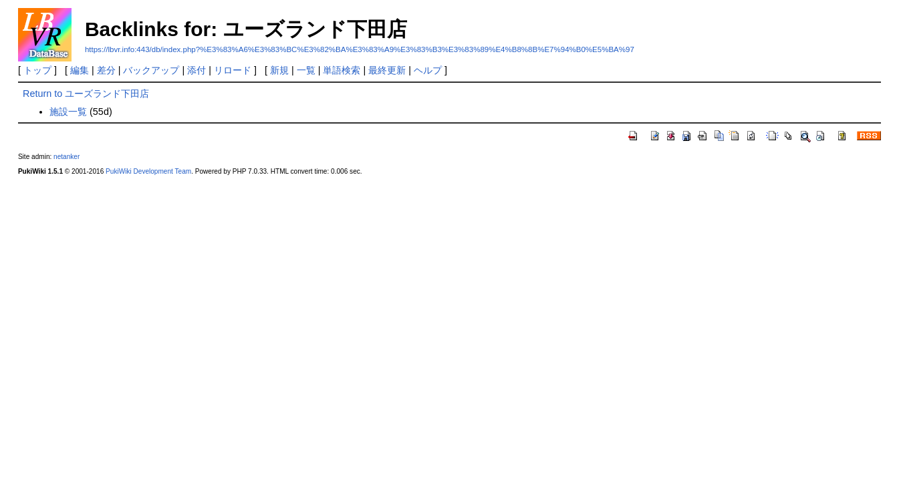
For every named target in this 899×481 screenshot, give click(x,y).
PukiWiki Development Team (148, 171)
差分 (106, 70)
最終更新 (387, 70)
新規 (279, 70)
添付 (196, 70)
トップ (37, 70)
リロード (232, 70)
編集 (79, 70)
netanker (66, 156)
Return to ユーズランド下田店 (86, 93)
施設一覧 (68, 111)
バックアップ (151, 70)
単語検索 (341, 70)
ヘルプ (428, 70)
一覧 (306, 70)
